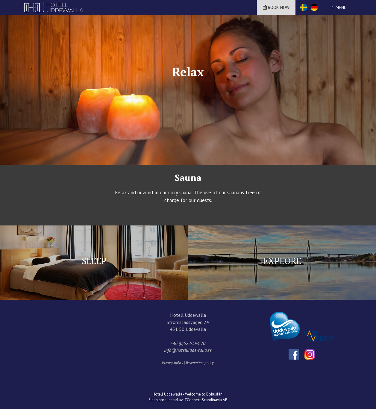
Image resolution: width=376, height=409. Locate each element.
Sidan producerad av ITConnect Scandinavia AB (188, 399)
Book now (276, 7)
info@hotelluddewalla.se (188, 350)
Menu (341, 7)
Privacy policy (172, 362)
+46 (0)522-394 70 (188, 343)
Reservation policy (200, 362)
